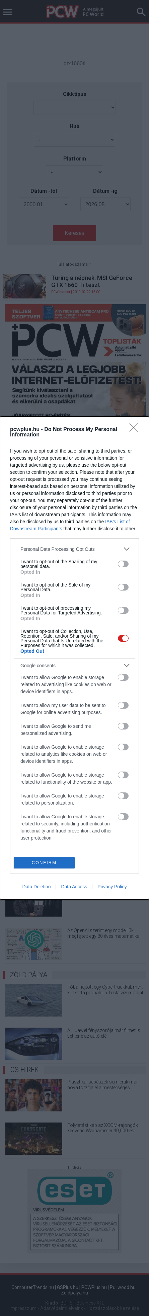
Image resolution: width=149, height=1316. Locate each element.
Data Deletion (36, 886)
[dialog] (74, 658)
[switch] (123, 564)
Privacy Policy (112, 886)
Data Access (74, 886)
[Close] (136, 429)
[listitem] (74, 549)
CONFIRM (44, 862)
